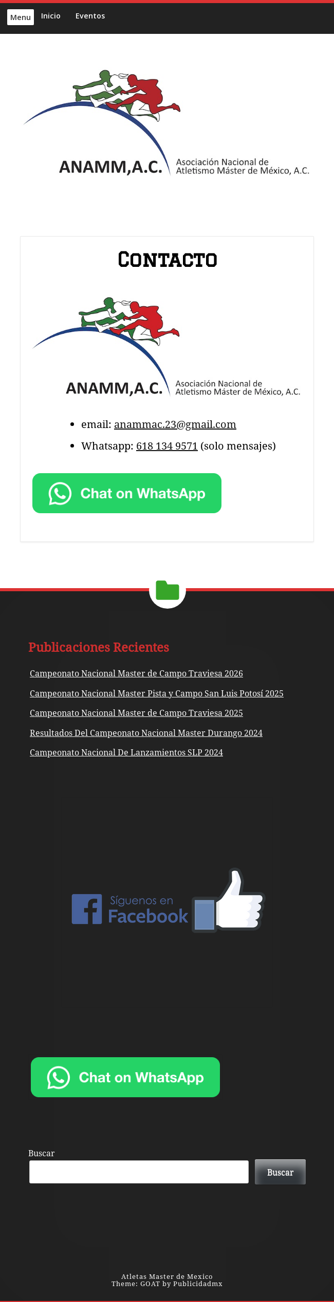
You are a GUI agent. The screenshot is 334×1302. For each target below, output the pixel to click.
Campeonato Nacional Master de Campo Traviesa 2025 (136, 712)
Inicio (51, 16)
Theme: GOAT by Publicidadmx (167, 1283)
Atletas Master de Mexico (167, 1276)
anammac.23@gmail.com (175, 424)
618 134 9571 (167, 446)
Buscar (41, 1153)
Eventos (90, 16)
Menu (20, 17)
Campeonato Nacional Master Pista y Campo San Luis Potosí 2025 (157, 693)
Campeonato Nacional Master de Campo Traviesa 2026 (136, 673)
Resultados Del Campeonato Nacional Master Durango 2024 (146, 733)
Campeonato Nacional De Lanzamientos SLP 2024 (126, 752)
